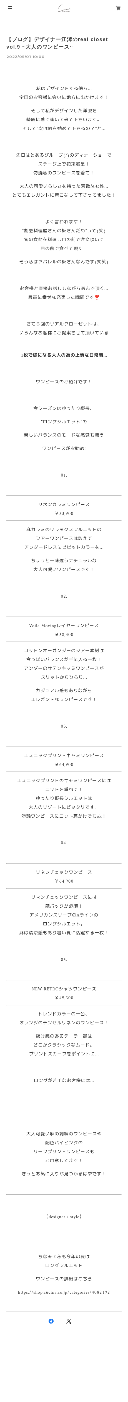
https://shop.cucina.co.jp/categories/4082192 (64, 1292)
